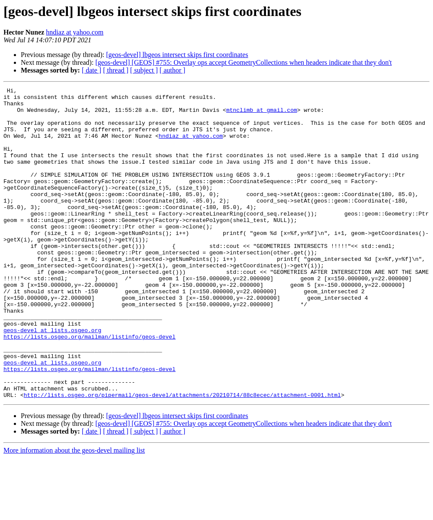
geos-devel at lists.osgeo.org (52, 379)
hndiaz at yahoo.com (74, 32)
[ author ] (173, 70)
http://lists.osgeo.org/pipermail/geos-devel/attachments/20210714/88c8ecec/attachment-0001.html (182, 457)
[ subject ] (144, 70)
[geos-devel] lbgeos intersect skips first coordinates (177, 54)
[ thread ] (115, 70)
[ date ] (91, 70)
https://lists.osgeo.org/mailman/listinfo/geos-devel (89, 387)
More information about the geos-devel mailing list (74, 512)
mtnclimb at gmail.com (261, 115)
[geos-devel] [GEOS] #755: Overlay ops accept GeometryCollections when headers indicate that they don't (243, 62)
